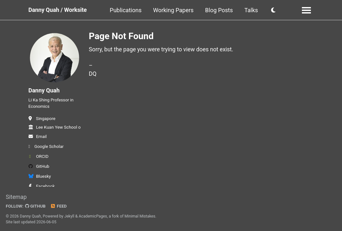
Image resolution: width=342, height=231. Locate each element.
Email (38, 138)
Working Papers (174, 10)
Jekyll (69, 216)
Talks (252, 10)
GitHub (39, 167)
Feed (59, 206)
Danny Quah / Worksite (58, 10)
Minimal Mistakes (140, 216)
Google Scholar (46, 147)
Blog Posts (220, 10)
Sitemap (16, 197)
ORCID (39, 157)
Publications (126, 10)
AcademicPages (93, 216)
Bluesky (40, 177)
